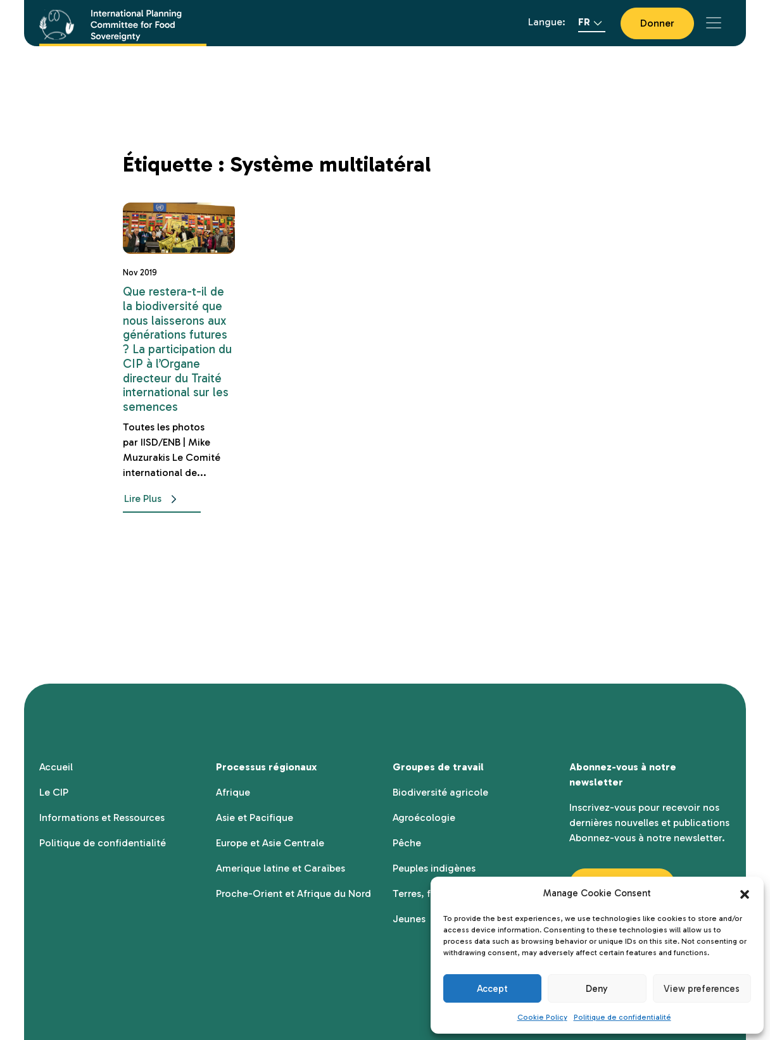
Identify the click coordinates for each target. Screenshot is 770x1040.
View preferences (702, 988)
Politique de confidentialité (622, 1017)
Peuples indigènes (434, 868)
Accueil (56, 767)
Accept (492, 988)
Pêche (407, 843)
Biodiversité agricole (440, 792)
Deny (597, 988)
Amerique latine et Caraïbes (280, 868)
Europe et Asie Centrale (270, 843)
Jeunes (409, 919)
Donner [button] (657, 23)
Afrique (233, 792)
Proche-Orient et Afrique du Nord (293, 893)
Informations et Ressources (102, 817)
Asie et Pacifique (254, 817)
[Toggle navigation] (714, 23)
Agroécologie (424, 817)
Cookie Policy (542, 1017)
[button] (744, 893)
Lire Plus (153, 499)
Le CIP (53, 792)
